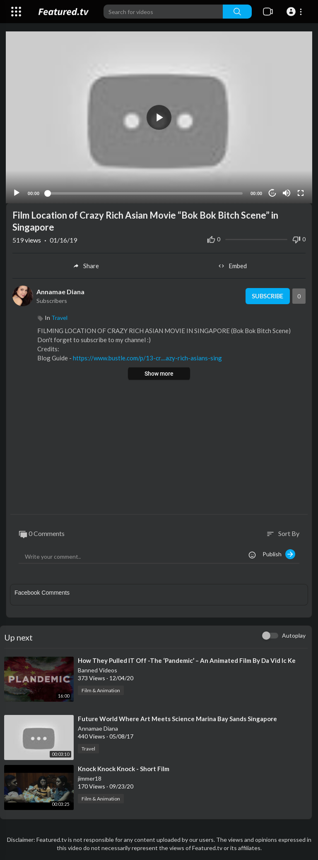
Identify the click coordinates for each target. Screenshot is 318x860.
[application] (159, 117)
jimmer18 (89, 777)
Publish (279, 554)
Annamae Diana (60, 291)
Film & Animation (101, 690)
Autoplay (294, 634)
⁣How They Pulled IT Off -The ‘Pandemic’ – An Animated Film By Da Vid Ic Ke (187, 660)
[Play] (17, 192)
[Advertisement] (159, 447)
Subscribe (266, 295)
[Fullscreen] (300, 192)
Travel (59, 317)
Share (85, 265)
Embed (232, 265)
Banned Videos (97, 669)
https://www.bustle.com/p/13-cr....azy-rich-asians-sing (147, 357)
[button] (295, 11)
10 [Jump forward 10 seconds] (272, 193)
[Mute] (286, 192)
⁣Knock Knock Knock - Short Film (123, 768)
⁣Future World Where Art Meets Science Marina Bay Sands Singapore (177, 718)
